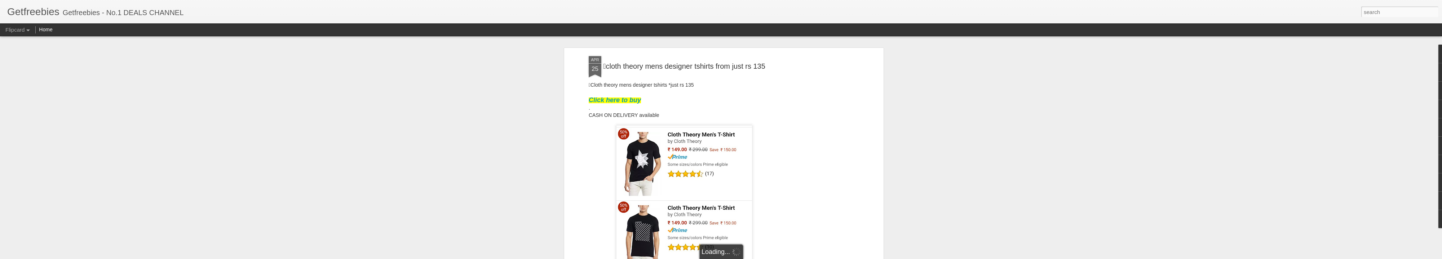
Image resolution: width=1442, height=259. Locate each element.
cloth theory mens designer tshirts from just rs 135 (684, 66)
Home (45, 29)
